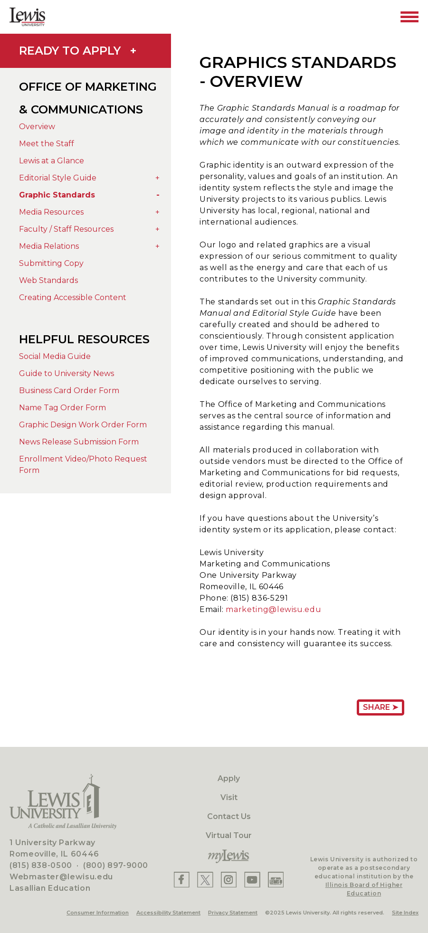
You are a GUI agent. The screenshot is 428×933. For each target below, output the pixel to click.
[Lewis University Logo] (27, 17)
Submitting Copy (51, 263)
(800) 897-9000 (115, 865)
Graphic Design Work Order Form (83, 424)
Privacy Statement (232, 912)
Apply (229, 778)
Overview (37, 126)
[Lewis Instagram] (229, 879)
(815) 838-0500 (41, 865)
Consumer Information (98, 912)
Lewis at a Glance (51, 160)
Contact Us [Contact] (229, 816)
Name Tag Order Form (62, 407)
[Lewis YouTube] (252, 879)
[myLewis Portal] (229, 856)
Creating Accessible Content (72, 297)
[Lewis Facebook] (182, 879)
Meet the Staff (46, 143)
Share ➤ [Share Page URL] (380, 707)
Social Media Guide (55, 356)
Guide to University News (66, 373)
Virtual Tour (229, 835)
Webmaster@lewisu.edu (61, 876)
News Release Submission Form (79, 441)
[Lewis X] (205, 879)
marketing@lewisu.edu (273, 609)
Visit (229, 797)
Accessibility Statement (168, 912)
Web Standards (48, 280)
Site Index (405, 912)
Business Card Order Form (69, 390)
